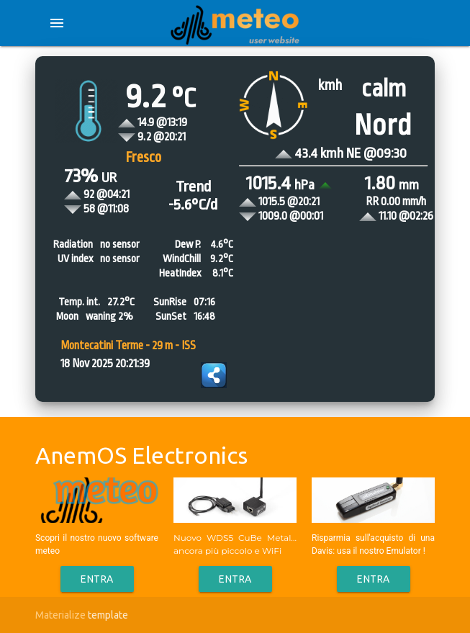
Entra (97, 579)
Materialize (60, 615)
